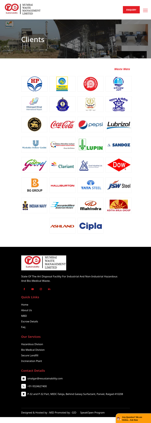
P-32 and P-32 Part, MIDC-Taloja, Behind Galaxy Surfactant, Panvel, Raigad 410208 (75, 394)
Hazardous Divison (32, 344)
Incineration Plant (31, 361)
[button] (145, 9)
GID (74, 412)
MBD (24, 316)
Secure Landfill (29, 355)
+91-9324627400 (37, 386)
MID (52, 412)
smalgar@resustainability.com (45, 378)
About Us (26, 310)
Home (24, 304)
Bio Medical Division (33, 350)
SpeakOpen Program (92, 412)
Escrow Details (29, 321)
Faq (23, 327)
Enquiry (131, 9)
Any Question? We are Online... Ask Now (132, 418)
